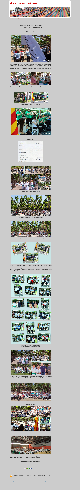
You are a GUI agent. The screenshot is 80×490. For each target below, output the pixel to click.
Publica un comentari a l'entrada (15, 479)
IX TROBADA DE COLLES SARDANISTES (20, 20)
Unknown (14, 473)
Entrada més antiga (48, 481)
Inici (31, 481)
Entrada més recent (13, 481)
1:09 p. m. (15, 477)
